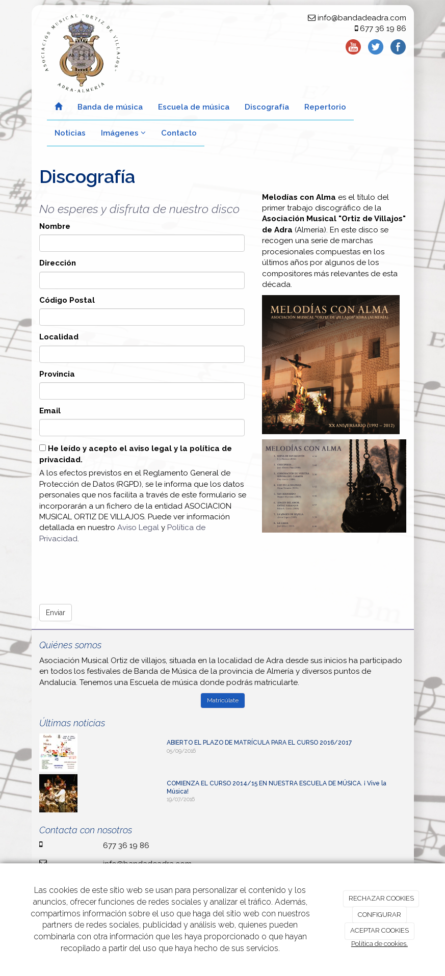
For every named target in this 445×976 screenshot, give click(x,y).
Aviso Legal (138, 527)
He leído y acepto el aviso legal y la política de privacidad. (135, 454)
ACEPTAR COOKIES (379, 930)
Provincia (57, 374)
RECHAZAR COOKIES (381, 898)
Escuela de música (193, 107)
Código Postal (67, 300)
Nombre (54, 226)
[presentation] (116, 570)
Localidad (58, 336)
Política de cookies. (379, 943)
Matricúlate (223, 700)
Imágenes (123, 133)
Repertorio (325, 107)
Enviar (55, 613)
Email (50, 410)
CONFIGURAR (379, 914)
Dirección (57, 263)
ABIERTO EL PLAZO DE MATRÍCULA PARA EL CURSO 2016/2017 (259, 742)
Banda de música (110, 107)
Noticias (70, 133)
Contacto (179, 133)
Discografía (267, 107)
